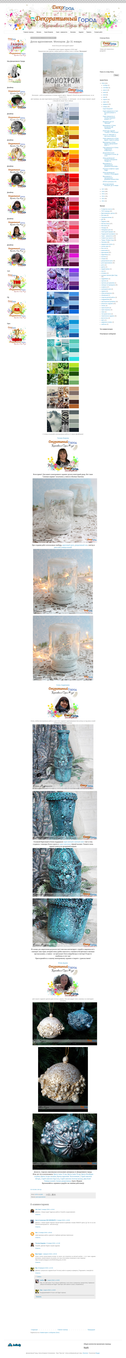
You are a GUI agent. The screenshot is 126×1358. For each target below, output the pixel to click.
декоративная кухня (106, 261)
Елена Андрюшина (62, 685)
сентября (106, 87)
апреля (105, 99)
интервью (104, 273)
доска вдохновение (40, 1197)
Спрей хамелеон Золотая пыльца (71, 1179)
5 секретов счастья (106, 209)
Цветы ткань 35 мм (60, 1174)
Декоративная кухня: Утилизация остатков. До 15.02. (110, 154)
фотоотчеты (104, 318)
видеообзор (104, 254)
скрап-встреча (105, 307)
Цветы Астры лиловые (48, 1176)
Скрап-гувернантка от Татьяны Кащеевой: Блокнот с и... (109, 118)
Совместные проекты (107, 238)
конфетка (104, 287)
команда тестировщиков (108, 285)
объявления (104, 295)
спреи (103, 312)
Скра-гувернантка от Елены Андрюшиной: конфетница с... (110, 149)
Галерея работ (98, 32)
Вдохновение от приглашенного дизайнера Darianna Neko (111, 178)
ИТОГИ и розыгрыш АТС (110, 181)
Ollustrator (85, 1353)
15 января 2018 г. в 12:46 (53, 1243)
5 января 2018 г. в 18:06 (63, 1220)
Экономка (73, 32)
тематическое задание (107, 316)
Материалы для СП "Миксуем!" (108, 122)
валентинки (104, 250)
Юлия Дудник (63, 963)
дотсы (103, 265)
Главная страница (28, 32)
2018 (103, 83)
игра (102, 271)
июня (104, 95)
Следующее (34, 1329)
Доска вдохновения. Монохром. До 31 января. (111, 184)
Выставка (104, 215)
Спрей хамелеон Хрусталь (50, 1179)
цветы (103, 320)
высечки (103, 256)
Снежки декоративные (63, 1181)
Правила (88, 32)
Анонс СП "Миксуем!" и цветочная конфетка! (109, 135)
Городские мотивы (106, 217)
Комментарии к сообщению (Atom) (49, 1332)
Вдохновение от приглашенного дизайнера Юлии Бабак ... (111, 165)
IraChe (42, 1280)
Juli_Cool (38, 1209)
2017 (103, 189)
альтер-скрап (105, 246)
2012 (103, 201)
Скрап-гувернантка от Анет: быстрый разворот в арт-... (110, 112)
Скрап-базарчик (48, 32)
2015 (103, 194)
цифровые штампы (106, 322)
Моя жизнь (104, 225)
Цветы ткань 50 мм (73, 1174)
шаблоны (104, 324)
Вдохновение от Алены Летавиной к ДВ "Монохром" (109, 127)
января (105, 106)
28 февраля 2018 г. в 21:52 (45, 1268)
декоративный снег (81, 545)
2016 (103, 191)
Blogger (98, 1353)
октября (105, 85)
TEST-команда (105, 211)
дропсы (103, 267)
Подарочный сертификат (108, 234)
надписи (103, 291)
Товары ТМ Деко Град (107, 240)
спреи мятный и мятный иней (74, 842)
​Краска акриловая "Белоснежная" (68, 1176)
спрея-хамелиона (65, 844)
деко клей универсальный (63, 547)
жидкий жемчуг (105, 269)
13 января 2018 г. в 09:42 (45, 1232)
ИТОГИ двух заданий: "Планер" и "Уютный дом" (111, 131)
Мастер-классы (105, 223)
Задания (81, 32)
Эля (36, 1232)
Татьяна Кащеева (63, 438)
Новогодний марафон (107, 232)
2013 (103, 198)
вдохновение (105, 252)
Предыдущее (91, 1329)
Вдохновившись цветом (108, 213)
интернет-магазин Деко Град (109, 275)
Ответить (37, 1214)
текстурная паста (106, 314)
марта (105, 102)
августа (105, 90)
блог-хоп (103, 248)
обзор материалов (106, 293)
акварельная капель (107, 244)
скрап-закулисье (105, 309)
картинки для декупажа (107, 283)
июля (104, 92)
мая (104, 97)
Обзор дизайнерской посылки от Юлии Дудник (110, 173)
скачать (103, 305)
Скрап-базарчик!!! (108, 108)
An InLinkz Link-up (35, 1189)
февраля (105, 104)
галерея (103, 258)
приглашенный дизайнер (108, 301)
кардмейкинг (104, 278)
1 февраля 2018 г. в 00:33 (50, 1254)
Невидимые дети (106, 230)
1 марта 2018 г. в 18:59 (53, 1280)
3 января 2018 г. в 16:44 (47, 1209)
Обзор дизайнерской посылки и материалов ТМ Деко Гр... (110, 159)
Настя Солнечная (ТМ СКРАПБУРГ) (45, 1220)
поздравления (105, 299)
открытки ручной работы (108, 297)
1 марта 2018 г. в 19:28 (49, 1290)
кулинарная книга (106, 289)
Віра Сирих (38, 1254)
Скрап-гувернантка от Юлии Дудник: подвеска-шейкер (111, 139)
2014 (103, 196)
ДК (102, 219)
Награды (103, 227)
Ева (36, 1268)
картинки (103, 281)
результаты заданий (107, 303)
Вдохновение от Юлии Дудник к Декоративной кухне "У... (110, 144)
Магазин (38, 32)
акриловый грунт (68, 545)
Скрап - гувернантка (61, 32)
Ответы (39, 1276)
